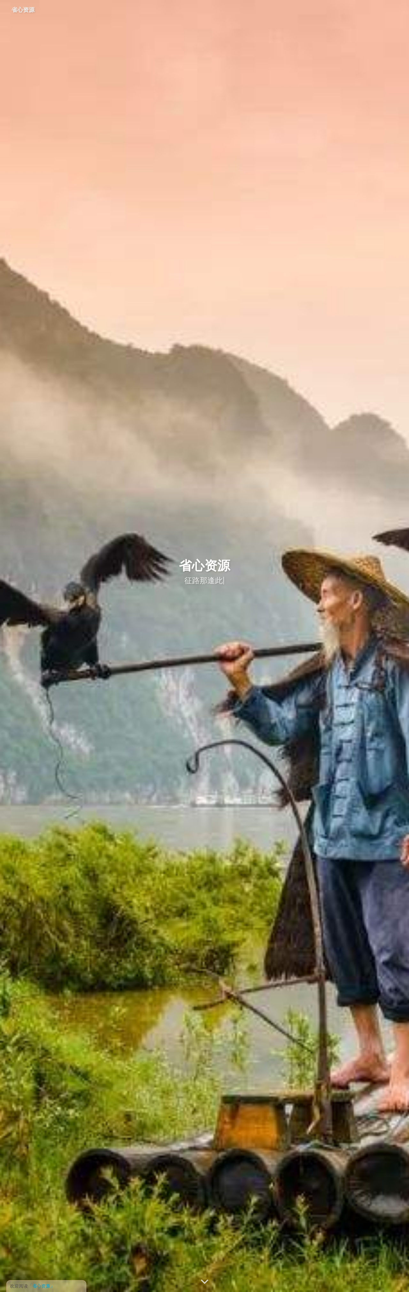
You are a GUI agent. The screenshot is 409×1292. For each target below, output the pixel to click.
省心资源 (23, 9)
